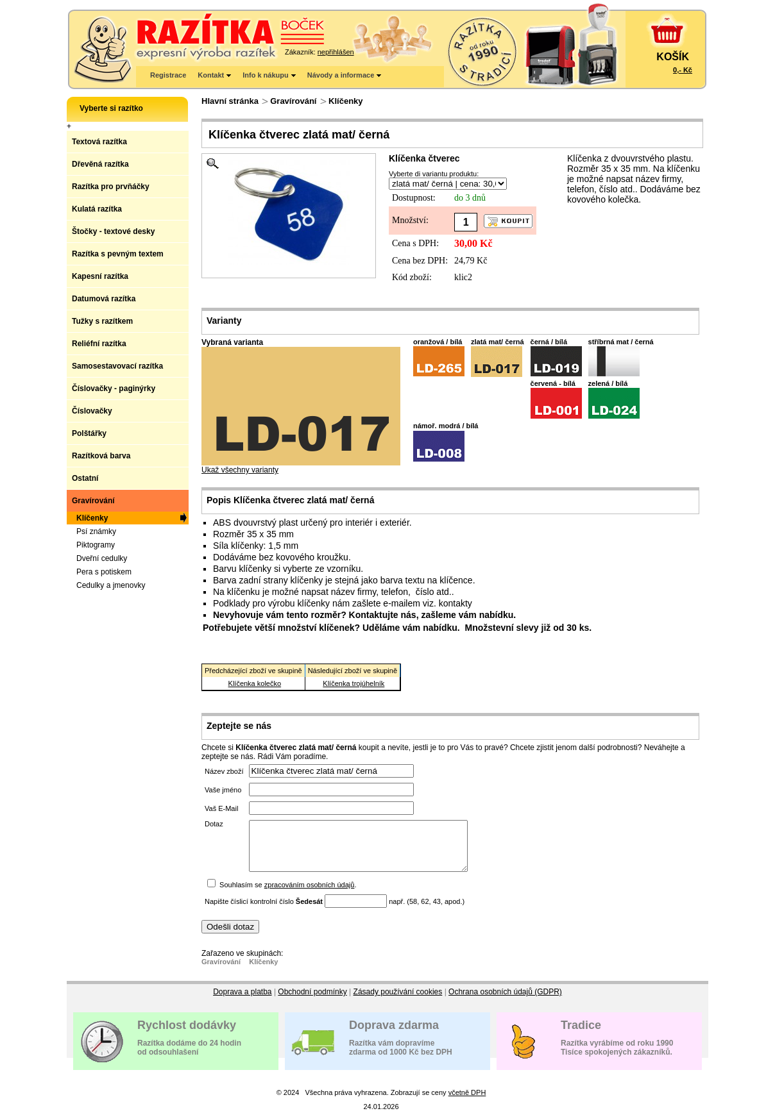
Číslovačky (92, 410)
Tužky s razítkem (102, 321)
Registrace (168, 75)
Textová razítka (99, 141)
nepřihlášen (336, 52)
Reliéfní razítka (99, 343)
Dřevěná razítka (100, 164)
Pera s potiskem (104, 571)
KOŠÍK (672, 56)
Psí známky (96, 531)
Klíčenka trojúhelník (353, 683)
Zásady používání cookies (398, 1001)
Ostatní (85, 478)
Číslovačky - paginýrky (113, 388)
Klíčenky (345, 101)
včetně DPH (467, 1102)
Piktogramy (95, 544)
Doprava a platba (242, 1001)
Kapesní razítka (100, 276)
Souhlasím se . (287, 894)
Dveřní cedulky (101, 558)
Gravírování (293, 101)
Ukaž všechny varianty (300, 466)
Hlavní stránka (230, 101)
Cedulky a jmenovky (110, 585)
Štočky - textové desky (113, 231)
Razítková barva (101, 455)
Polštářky (89, 433)
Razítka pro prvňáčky (110, 186)
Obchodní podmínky (312, 1001)
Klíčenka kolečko (255, 683)
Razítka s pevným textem (118, 253)
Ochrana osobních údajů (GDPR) (505, 1001)
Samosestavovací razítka (117, 366)
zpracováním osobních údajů (309, 894)
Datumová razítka (103, 298)
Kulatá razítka (97, 209)
